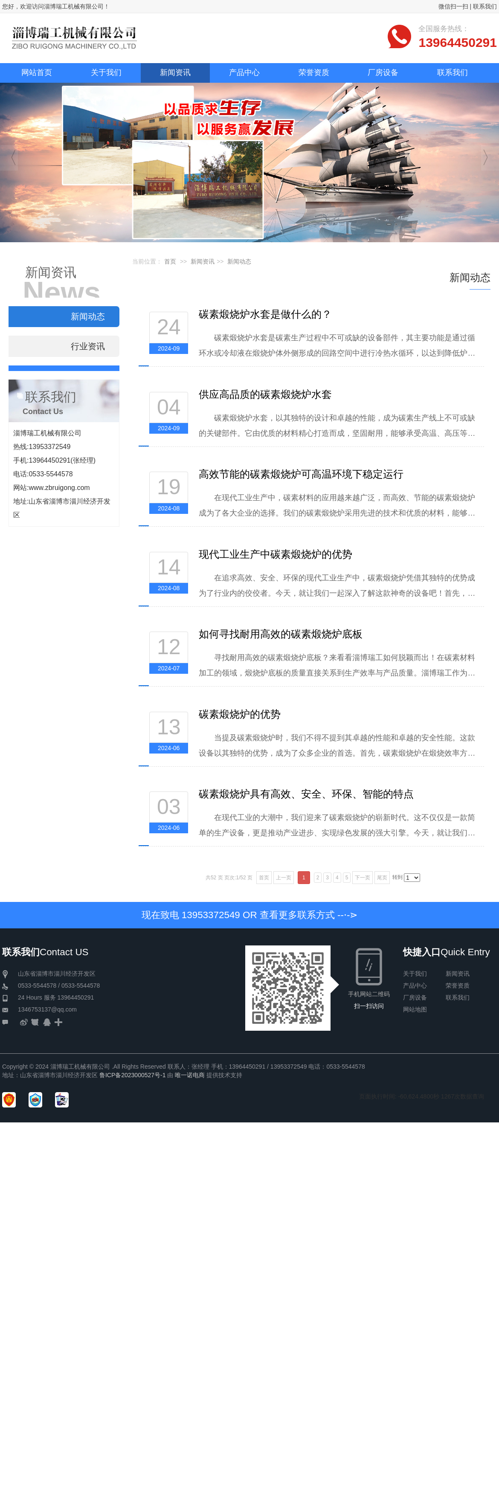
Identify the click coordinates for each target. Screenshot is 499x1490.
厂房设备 (415, 997)
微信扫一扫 (453, 6)
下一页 (362, 878)
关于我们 (415, 973)
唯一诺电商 (190, 1075)
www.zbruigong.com (59, 487)
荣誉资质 (458, 985)
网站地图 (415, 1009)
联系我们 (485, 6)
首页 (170, 261)
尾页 (382, 878)
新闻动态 (239, 261)
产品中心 (415, 985)
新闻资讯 (203, 261)
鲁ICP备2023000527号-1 (132, 1075)
